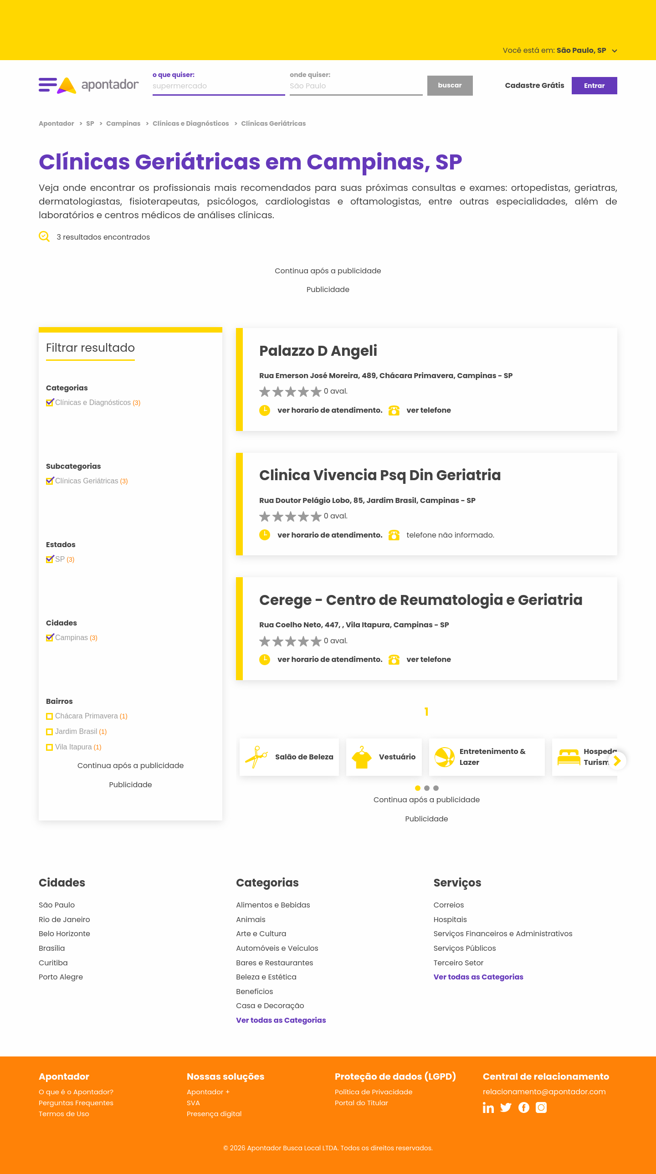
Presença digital (214, 1113)
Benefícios (254, 991)
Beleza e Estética (266, 977)
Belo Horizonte (64, 933)
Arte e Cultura (261, 933)
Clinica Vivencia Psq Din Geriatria (380, 475)
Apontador (57, 123)
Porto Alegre (61, 977)
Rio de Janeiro (64, 919)
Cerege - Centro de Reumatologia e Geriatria (421, 600)
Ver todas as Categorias (281, 1020)
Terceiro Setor (459, 963)
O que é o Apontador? (76, 1092)
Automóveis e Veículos (277, 948)
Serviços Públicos (465, 948)
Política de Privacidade (374, 1092)
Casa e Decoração (270, 1005)
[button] (417, 788)
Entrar (594, 85)
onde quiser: (310, 75)
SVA (193, 1102)
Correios (449, 905)
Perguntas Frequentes (76, 1102)
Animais (251, 919)
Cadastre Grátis (534, 85)
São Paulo (57, 905)
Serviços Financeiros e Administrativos (503, 933)
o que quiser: (174, 75)
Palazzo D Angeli (318, 351)
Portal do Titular (361, 1102)
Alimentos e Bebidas (273, 905)
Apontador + (208, 1092)
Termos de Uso (64, 1113)
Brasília (52, 948)
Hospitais (450, 919)
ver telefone (429, 410)
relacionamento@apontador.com (544, 1092)
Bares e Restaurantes (274, 963)
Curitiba (53, 963)
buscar (449, 85)
